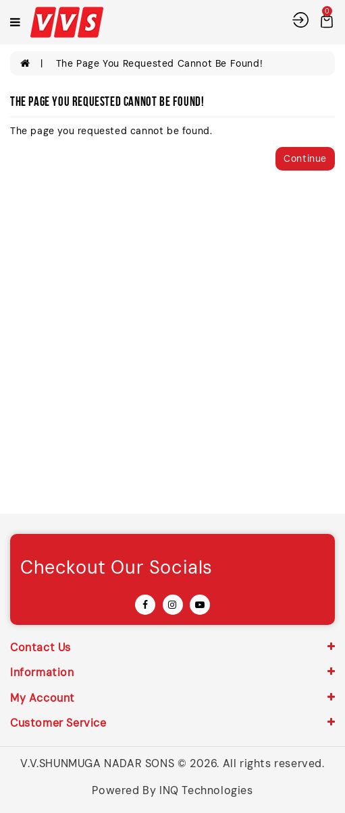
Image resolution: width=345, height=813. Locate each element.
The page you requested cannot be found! (159, 63)
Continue (305, 158)
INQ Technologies (206, 790)
